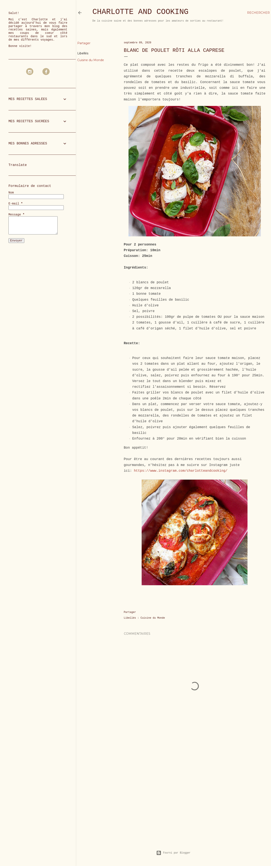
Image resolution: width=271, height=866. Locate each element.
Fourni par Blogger (173, 852)
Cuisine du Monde (90, 60)
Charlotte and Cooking (141, 12)
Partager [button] (83, 43)
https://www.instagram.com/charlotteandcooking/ (181, 471)
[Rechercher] (258, 13)
